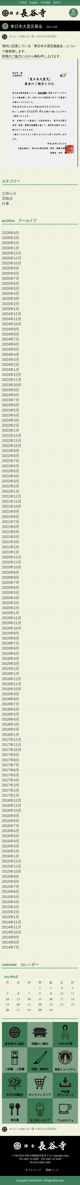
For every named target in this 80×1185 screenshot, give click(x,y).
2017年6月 (10, 770)
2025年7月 (10, 278)
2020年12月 (11, 557)
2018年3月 (10, 724)
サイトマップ (33, 1170)
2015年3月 (10, 907)
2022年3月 (10, 481)
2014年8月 (10, 942)
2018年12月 (11, 679)
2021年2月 (10, 547)
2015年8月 (10, 882)
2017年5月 (10, 775)
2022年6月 (10, 466)
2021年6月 (10, 527)
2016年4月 (10, 841)
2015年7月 (10, 887)
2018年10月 (11, 689)
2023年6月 (10, 405)
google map (61, 1155)
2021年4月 (10, 537)
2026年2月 (10, 243)
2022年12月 (11, 436)
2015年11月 (11, 866)
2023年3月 (10, 420)
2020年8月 (10, 577)
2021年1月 (10, 552)
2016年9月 (10, 816)
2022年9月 (10, 451)
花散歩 (7, 198)
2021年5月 (10, 532)
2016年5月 (10, 836)
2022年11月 (11, 441)
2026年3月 (10, 238)
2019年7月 (10, 643)
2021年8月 (10, 517)
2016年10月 (11, 811)
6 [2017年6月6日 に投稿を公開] (18, 993)
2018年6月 (10, 709)
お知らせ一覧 (27, 36)
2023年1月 (10, 430)
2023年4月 (10, 415)
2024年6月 (10, 344)
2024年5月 (10, 349)
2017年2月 (10, 790)
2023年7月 (10, 400)
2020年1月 (10, 613)
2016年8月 (10, 821)
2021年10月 (11, 506)
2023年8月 (10, 395)
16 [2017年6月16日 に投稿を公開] (51, 999)
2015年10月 (11, 871)
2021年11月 (11, 501)
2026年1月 (10, 248)
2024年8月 (10, 334)
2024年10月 (11, 324)
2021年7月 (10, 522)
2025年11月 (11, 258)
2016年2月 (10, 851)
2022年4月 (10, 476)
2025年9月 (10, 268)
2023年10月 (11, 385)
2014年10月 (11, 932)
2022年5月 (10, 471)
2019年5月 (10, 654)
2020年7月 (10, 583)
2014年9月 (10, 937)
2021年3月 (10, 542)
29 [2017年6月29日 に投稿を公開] (40, 1010)
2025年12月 (11, 253)
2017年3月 (10, 785)
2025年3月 (10, 299)
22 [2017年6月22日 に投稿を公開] (40, 1004)
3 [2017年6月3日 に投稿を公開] (62, 988)
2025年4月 (10, 294)
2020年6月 (10, 588)
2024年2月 (10, 365)
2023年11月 (11, 380)
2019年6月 (10, 648)
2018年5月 (10, 714)
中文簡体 (45, 2)
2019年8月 (10, 638)
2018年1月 (10, 735)
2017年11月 (11, 745)
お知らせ (9, 193)
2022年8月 (10, 456)
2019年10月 (11, 628)
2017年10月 (11, 750)
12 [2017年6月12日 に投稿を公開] (7, 999)
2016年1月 (10, 856)
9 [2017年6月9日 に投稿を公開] (51, 993)
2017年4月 (10, 780)
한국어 (57, 2)
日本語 (23, 2)
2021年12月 (11, 496)
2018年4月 (10, 719)
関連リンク (52, 1170)
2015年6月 (10, 892)
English (33, 2)
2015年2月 (10, 912)
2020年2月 (10, 608)
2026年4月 (10, 233)
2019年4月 (10, 659)
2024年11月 (11, 319)
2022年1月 (10, 491)
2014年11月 (11, 927)
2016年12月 (11, 800)
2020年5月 (10, 593)
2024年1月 (10, 370)
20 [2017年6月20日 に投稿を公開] (18, 1004)
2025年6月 (10, 284)
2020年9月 (10, 572)
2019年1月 (10, 674)
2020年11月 (11, 562)
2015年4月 (10, 902)
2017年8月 (10, 760)
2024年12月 (11, 314)
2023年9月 (10, 390)
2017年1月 (10, 795)
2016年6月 (10, 831)
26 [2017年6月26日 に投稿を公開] (7, 1010)
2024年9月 (10, 329)
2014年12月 (11, 922)
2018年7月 (10, 704)
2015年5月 (10, 897)
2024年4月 (10, 355)
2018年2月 (10, 729)
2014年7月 (10, 947)
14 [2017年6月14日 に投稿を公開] (29, 999)
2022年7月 (10, 461)
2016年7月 (10, 826)
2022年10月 (11, 446)
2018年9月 (10, 694)
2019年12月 (11, 618)
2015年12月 (11, 861)
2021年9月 (10, 511)
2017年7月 (10, 765)
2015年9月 (10, 877)
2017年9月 (10, 755)
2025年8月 (10, 273)
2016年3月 (10, 846)
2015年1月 (10, 917)
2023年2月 (10, 425)
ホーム (12, 36)
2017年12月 (11, 740)
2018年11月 (11, 684)
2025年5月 (10, 289)
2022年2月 (10, 486)
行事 (5, 204)
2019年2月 (10, 669)
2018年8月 (10, 699)
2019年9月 (10, 633)
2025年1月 (10, 309)
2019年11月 (11, 623)
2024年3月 (10, 360)
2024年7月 (10, 339)
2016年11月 (11, 805)
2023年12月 (11, 375)
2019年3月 (10, 664)
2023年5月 (10, 410)
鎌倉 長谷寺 (24, 12)
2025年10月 (11, 263)
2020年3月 (10, 603)
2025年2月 (10, 304)
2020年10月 (11, 567)
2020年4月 (10, 598)
